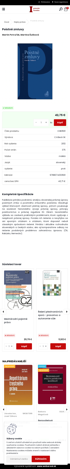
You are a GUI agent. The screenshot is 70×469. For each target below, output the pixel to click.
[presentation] (3, 312)
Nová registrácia (61, 2)
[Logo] (35, 9)
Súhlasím (41, 459)
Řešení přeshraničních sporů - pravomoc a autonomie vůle (50, 315)
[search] (61, 9)
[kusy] (41, 122)
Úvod (6, 22)
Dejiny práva (19, 22)
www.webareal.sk (46, 466)
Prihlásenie (45, 2)
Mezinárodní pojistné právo (15, 320)
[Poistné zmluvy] (35, 71)
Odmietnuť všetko (19, 459)
